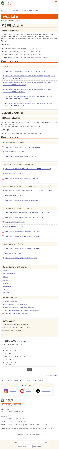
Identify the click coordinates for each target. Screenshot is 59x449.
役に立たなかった (9, 353)
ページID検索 (38, 446)
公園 (4, 289)
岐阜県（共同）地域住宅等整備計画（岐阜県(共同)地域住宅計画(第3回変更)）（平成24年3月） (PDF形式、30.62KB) (29, 91)
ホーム (9, 10)
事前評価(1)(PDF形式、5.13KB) (14, 222)
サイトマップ (5, 380)
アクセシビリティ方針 (30, 380)
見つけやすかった (9, 359)
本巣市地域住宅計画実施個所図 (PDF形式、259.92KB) (20, 200)
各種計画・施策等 (34, 10)
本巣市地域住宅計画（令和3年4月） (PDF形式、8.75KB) (21, 249)
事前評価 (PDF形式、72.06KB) (13, 174)
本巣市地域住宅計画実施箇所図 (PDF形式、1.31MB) (20, 258)
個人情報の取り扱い (16, 380)
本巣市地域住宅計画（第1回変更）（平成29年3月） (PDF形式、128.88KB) (27, 169)
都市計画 (5, 270)
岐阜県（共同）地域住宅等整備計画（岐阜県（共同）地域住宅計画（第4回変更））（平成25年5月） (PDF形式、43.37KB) (29, 97)
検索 (46, 442)
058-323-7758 (10, 327)
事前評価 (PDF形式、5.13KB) (13, 253)
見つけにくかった (9, 364)
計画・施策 (24, 10)
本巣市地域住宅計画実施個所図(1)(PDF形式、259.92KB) (21, 232)
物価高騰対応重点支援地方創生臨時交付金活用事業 (18, 307)
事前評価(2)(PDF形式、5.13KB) (14, 227)
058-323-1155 (8, 414)
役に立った (7, 348)
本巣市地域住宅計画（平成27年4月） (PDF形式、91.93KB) (22, 147)
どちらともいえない (10, 350)
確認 (29, 369)
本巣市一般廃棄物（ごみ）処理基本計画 (15, 304)
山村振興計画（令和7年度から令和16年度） (16, 313)
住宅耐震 (5, 283)
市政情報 (15, 10)
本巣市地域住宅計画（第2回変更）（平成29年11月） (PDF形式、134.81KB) (27, 191)
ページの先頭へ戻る (51, 375)
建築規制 (5, 277)
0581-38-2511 (8, 421)
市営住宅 (5, 280)
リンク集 (41, 380)
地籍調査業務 (7, 286)
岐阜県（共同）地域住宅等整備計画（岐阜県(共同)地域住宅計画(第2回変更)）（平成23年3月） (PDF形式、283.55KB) (29, 84)
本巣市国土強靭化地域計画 (11, 301)
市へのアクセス (6, 404)
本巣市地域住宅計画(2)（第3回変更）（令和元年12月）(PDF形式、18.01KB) (27, 217)
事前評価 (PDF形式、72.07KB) (13, 196)
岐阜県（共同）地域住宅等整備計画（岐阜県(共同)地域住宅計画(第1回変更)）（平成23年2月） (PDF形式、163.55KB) (29, 77)
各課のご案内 (17, 404)
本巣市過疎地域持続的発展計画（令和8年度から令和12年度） (22, 310)
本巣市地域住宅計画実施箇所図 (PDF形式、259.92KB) (20, 179)
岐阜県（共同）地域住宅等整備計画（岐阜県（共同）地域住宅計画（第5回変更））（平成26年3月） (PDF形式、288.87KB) (29, 104)
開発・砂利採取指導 (9, 273)
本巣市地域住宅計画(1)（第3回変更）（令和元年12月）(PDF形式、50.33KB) (27, 213)
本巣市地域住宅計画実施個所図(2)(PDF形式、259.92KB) (21, 236)
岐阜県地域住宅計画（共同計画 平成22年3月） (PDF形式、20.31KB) (25, 71)
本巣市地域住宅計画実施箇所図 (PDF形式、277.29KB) (20, 157)
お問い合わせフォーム (9, 334)
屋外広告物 (6, 292)
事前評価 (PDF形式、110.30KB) (14, 152)
